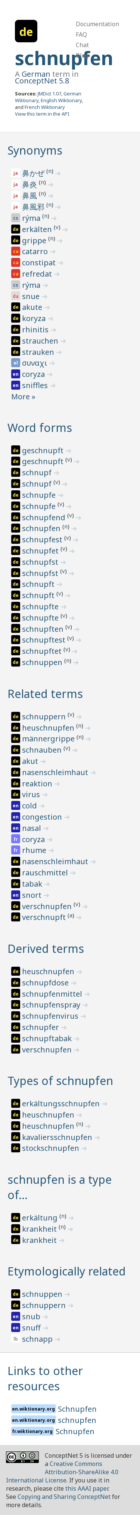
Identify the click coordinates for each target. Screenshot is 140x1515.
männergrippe (49, 739)
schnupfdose (46, 983)
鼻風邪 (34, 207)
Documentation (97, 24)
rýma (32, 218)
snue (31, 296)
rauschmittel (46, 873)
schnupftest (44, 640)
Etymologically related (66, 1271)
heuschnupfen (49, 728)
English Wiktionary (61, 100)
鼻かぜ (34, 173)
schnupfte (41, 606)
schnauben (42, 750)
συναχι (35, 363)
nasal (32, 828)
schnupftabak (48, 1038)
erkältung (40, 1218)
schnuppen (43, 662)
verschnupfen (48, 906)
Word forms (39, 427)
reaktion (38, 783)
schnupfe (39, 495)
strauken (39, 352)
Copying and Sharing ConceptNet (64, 1497)
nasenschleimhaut (56, 772)
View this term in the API (42, 113)
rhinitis (36, 329)
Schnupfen (77, 1409)
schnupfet (41, 551)
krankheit (40, 1229)
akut (31, 761)
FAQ (81, 34)
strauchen (41, 341)
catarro (36, 251)
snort (32, 895)
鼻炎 (30, 184)
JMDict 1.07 (49, 93)
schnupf (37, 472)
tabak (33, 884)
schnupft (39, 584)
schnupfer (41, 1027)
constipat (39, 262)
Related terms (45, 693)
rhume (35, 850)
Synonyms (34, 150)
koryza (34, 318)
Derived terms (45, 948)
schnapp (38, 1339)
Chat (82, 45)
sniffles (36, 385)
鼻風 (30, 195)
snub (32, 1316)
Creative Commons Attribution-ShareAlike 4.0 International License (62, 1472)
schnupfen (64, 58)
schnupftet (42, 651)
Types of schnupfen (60, 1080)
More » (23, 396)
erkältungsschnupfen (62, 1103)
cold (30, 806)
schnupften (43, 629)
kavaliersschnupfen (58, 1137)
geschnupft (43, 450)
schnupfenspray (52, 1005)
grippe (35, 240)
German (36, 74)
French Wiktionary (45, 107)
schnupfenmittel (53, 994)
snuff (32, 1328)
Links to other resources (45, 1378)
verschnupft (45, 917)
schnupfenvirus (51, 1016)
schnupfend (44, 517)
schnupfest (43, 539)
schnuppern (45, 716)
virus (32, 794)
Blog (82, 55)
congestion (43, 817)
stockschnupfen (51, 1148)
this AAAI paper (86, 1488)
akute (33, 307)
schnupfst (41, 562)
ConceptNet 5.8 (42, 81)
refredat (38, 274)
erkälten (38, 229)
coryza (34, 374)
